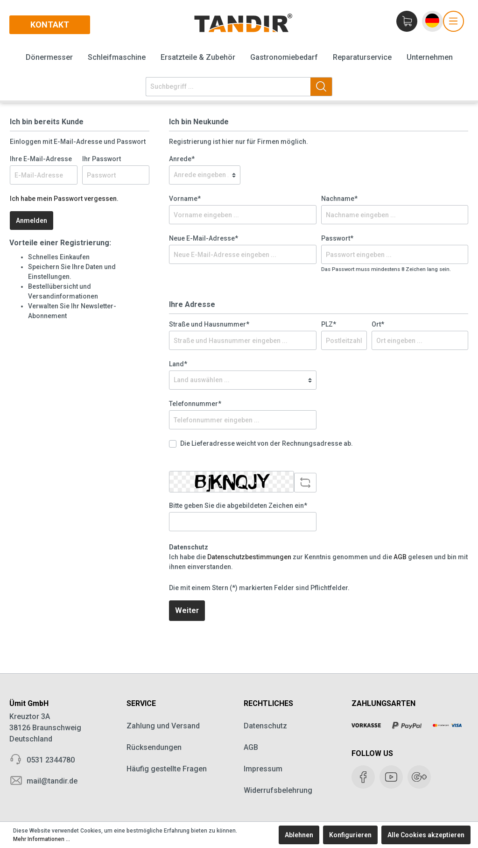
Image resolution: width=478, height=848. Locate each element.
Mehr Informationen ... (41, 839)
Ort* (378, 324)
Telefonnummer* (195, 403)
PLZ (328, 324)
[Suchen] (321, 86)
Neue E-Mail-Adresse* (203, 238)
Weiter (187, 610)
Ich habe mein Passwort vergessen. (64, 198)
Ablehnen (299, 835)
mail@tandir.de (52, 781)
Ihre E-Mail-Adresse (41, 159)
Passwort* (337, 238)
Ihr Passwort (101, 159)
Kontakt (49, 24)
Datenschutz (265, 725)
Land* (178, 364)
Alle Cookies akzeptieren (425, 835)
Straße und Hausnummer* (209, 324)
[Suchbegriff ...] (228, 86)
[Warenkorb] (407, 21)
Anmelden (31, 220)
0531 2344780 (51, 759)
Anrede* (182, 159)
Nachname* (339, 198)
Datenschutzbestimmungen (249, 557)
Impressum (263, 768)
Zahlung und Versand (163, 725)
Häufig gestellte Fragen (167, 768)
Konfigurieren (350, 835)
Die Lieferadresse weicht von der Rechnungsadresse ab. (266, 443)
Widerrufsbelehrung (278, 790)
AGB (400, 557)
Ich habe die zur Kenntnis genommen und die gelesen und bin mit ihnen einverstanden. (318, 561)
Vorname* (185, 198)
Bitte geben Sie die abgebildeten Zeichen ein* (238, 505)
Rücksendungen (154, 747)
